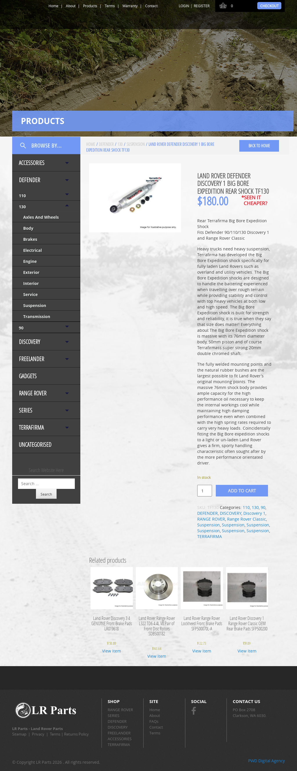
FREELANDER (31, 359)
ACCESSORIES (31, 163)
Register (201, 5)
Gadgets (28, 376)
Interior (31, 283)
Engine (30, 261)
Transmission (36, 316)
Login (184, 5)
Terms (110, 5)
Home (53, 5)
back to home (259, 145)
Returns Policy (76, 734)
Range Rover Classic (246, 519)
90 (21, 328)
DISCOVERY (29, 342)
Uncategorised (35, 445)
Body (28, 228)
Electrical (32, 250)
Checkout (269, 5)
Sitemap (19, 734)
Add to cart (242, 491)
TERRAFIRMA (31, 427)
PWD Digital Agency (266, 760)
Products (90, 5)
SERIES (25, 410)
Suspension (34, 305)
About (70, 5)
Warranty (129, 5)
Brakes (30, 239)
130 (22, 206)
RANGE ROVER (32, 393)
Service (30, 294)
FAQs (153, 721)
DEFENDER (29, 180)
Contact (151, 5)
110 (22, 195)
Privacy (38, 734)
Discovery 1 (254, 513)
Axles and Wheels (41, 217)
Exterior (31, 272)
